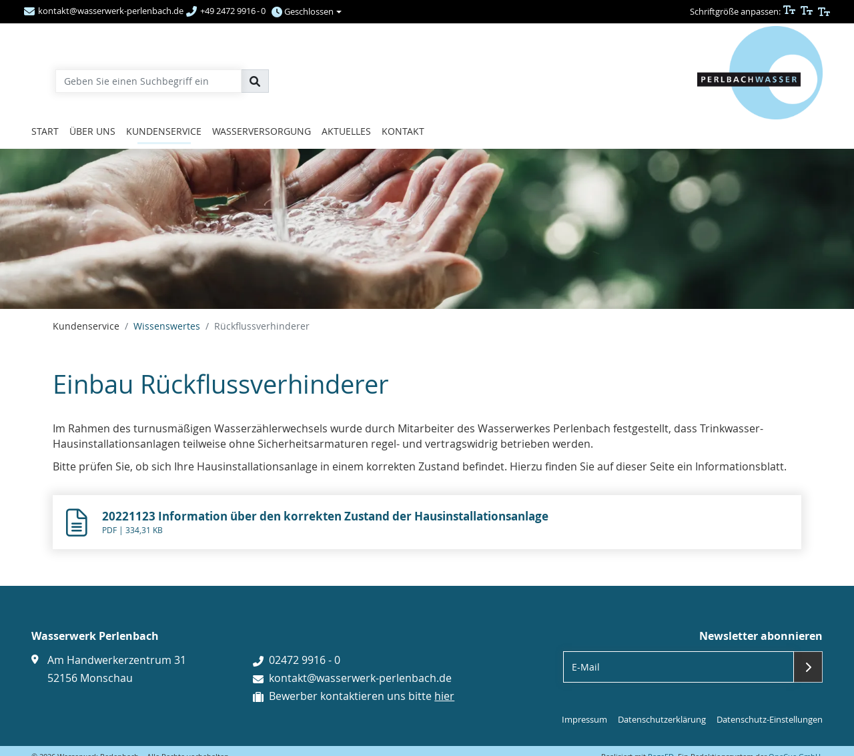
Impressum (584, 719)
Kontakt (403, 131)
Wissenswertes (166, 326)
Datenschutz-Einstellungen (770, 719)
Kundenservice (163, 131)
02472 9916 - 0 (304, 660)
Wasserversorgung (261, 131)
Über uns (92, 131)
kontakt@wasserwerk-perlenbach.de (360, 678)
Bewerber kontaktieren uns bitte (361, 696)
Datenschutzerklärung (662, 719)
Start (45, 131)
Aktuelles (346, 131)
